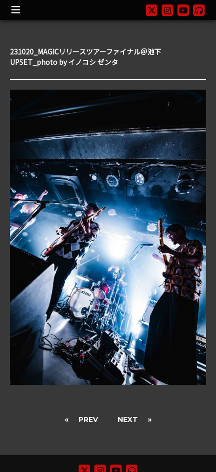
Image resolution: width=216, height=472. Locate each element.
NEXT (128, 419)
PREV (88, 419)
